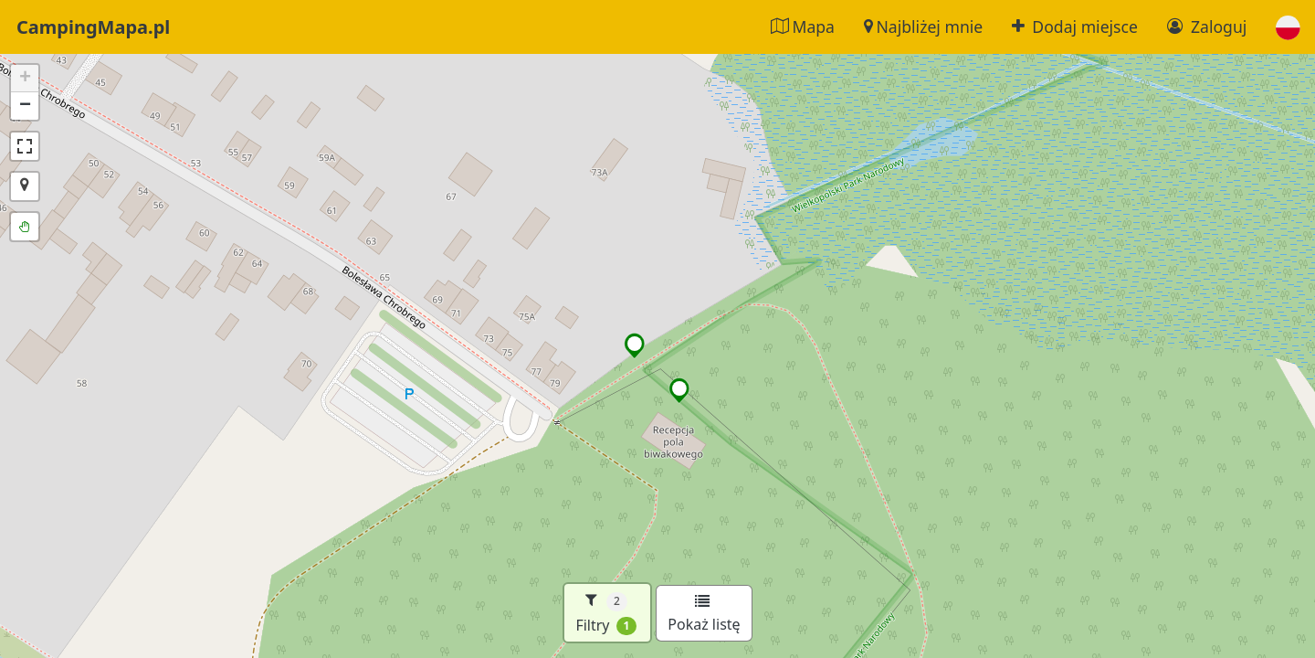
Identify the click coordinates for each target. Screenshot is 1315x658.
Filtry (605, 612)
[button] (1288, 27)
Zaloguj (1207, 26)
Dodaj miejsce (1075, 26)
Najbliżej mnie (923, 26)
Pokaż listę (704, 614)
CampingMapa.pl (93, 27)
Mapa (803, 26)
